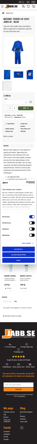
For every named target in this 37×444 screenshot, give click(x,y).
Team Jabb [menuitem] (23, 422)
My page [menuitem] (8, 408)
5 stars (11, 301)
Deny (18, 260)
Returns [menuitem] (6, 417)
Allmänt (6, 146)
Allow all (18, 249)
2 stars (6, 301)
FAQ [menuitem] (5, 415)
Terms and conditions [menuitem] (7, 420)
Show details (26, 243)
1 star (4, 301)
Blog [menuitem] (22, 408)
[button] (3, 6)
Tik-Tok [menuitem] (6, 437)
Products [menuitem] (23, 419)
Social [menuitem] (7, 427)
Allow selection (18, 255)
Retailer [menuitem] (22, 416)
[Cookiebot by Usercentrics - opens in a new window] (26, 182)
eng (33, 2)
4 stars (9, 301)
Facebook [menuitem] (7, 431)
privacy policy (21, 396)
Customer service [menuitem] (9, 412)
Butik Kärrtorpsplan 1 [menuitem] (26, 413)
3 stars (7, 301)
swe (28, 2)
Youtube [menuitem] (6, 439)
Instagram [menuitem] (7, 434)
